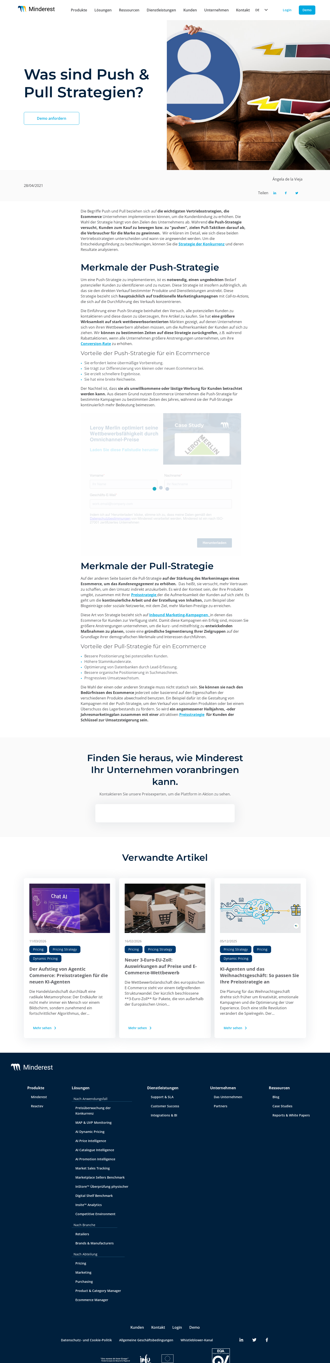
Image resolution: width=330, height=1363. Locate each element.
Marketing (83, 1272)
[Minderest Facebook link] (267, 1340)
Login (177, 1327)
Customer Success (165, 1106)
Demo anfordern (51, 118)
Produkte (79, 10)
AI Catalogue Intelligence (94, 1150)
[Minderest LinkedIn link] (241, 1340)
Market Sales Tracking (92, 1168)
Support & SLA (162, 1097)
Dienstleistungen (161, 10)
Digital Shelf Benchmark (94, 1195)
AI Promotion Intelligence (95, 1159)
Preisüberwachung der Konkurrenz (93, 1111)
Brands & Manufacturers (94, 1243)
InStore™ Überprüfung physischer (101, 1186)
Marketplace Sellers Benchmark (100, 1177)
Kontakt (158, 1327)
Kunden (190, 10)
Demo (194, 1327)
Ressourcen (129, 10)
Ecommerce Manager (91, 1300)
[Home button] (36, 10)
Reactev (37, 1106)
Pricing (38, 949)
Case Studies (282, 1106)
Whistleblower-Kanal (197, 1340)
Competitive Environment (95, 1214)
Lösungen (103, 10)
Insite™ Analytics (88, 1205)
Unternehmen (216, 10)
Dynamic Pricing (45, 958)
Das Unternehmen (228, 1097)
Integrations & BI (164, 1115)
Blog (275, 1097)
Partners (220, 1106)
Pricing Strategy (65, 949)
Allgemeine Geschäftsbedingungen (146, 1340)
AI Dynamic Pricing (89, 1131)
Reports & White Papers (291, 1115)
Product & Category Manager (98, 1291)
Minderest (39, 1097)
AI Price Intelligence (90, 1141)
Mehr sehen (45, 1028)
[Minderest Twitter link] (254, 1340)
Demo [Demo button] (307, 10)
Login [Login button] (287, 10)
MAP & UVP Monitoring (93, 1122)
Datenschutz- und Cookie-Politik (86, 1340)
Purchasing (84, 1281)
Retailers (82, 1234)
